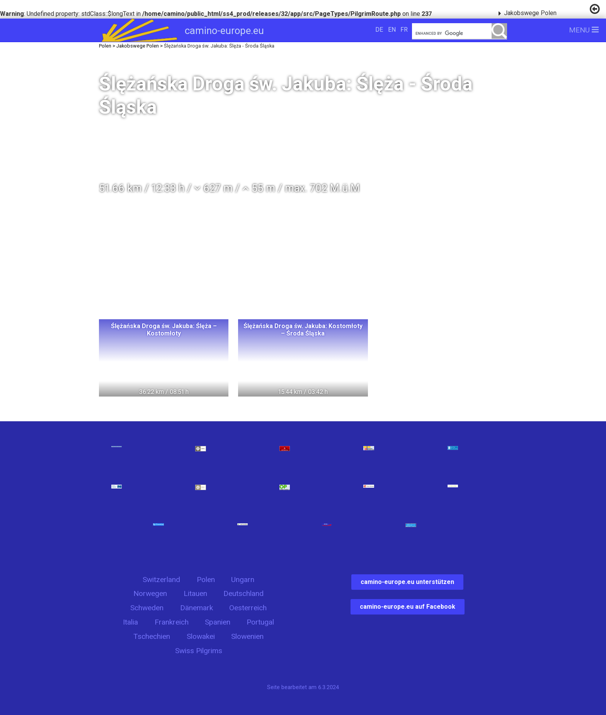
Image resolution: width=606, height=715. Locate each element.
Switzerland (161, 579)
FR (404, 29)
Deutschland (243, 593)
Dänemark (196, 607)
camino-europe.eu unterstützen (407, 582)
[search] (459, 33)
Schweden (146, 607)
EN (392, 29)
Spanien (217, 622)
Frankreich (172, 622)
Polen (206, 579)
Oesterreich (248, 607)
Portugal (260, 622)
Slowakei (201, 636)
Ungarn (242, 579)
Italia (130, 622)
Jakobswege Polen (530, 13)
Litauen (195, 593)
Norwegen (150, 593)
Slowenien (247, 636)
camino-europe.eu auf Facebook (407, 606)
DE (379, 29)
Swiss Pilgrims (198, 650)
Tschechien (151, 636)
